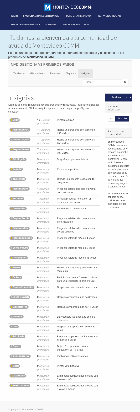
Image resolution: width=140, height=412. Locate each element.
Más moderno (37, 73)
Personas (55, 73)
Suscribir (122, 118)
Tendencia (19, 73)
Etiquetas (71, 73)
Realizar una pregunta (119, 97)
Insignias (86, 73)
